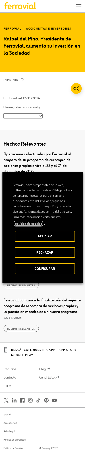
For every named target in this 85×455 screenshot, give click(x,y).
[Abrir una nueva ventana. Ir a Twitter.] (6, 400)
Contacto (10, 377)
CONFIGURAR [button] (45, 268)
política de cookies (28, 223)
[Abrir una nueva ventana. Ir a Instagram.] (30, 400)
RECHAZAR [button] (44, 252)
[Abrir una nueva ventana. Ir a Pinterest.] (46, 400)
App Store (68, 350)
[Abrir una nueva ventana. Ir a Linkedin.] (14, 400)
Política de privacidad (15, 439)
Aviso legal (9, 431)
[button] (79, 6)
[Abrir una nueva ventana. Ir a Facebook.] (22, 400)
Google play (22, 355)
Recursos (10, 369)
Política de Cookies (13, 448)
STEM (7, 386)
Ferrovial (12, 28)
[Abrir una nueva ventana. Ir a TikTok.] (38, 400)
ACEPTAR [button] (45, 236)
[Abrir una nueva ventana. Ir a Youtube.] (54, 400)
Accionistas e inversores (48, 28)
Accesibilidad (10, 423)
